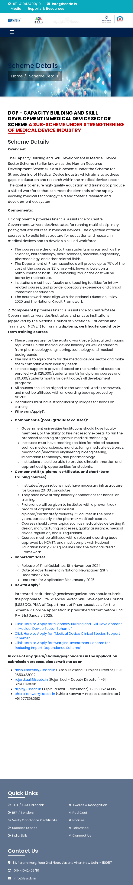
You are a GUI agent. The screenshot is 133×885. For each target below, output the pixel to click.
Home (17, 76)
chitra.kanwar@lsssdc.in (35, 693)
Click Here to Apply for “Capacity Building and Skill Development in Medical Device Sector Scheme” (68, 626)
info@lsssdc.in (62, 3)
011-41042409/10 (24, 3)
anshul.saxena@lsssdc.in (35, 670)
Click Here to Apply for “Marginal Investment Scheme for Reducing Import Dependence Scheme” (62, 645)
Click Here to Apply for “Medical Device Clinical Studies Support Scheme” (67, 636)
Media (16, 8)
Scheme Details (43, 76)
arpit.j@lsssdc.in (28, 689)
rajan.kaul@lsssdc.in (31, 679)
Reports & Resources (46, 8)
